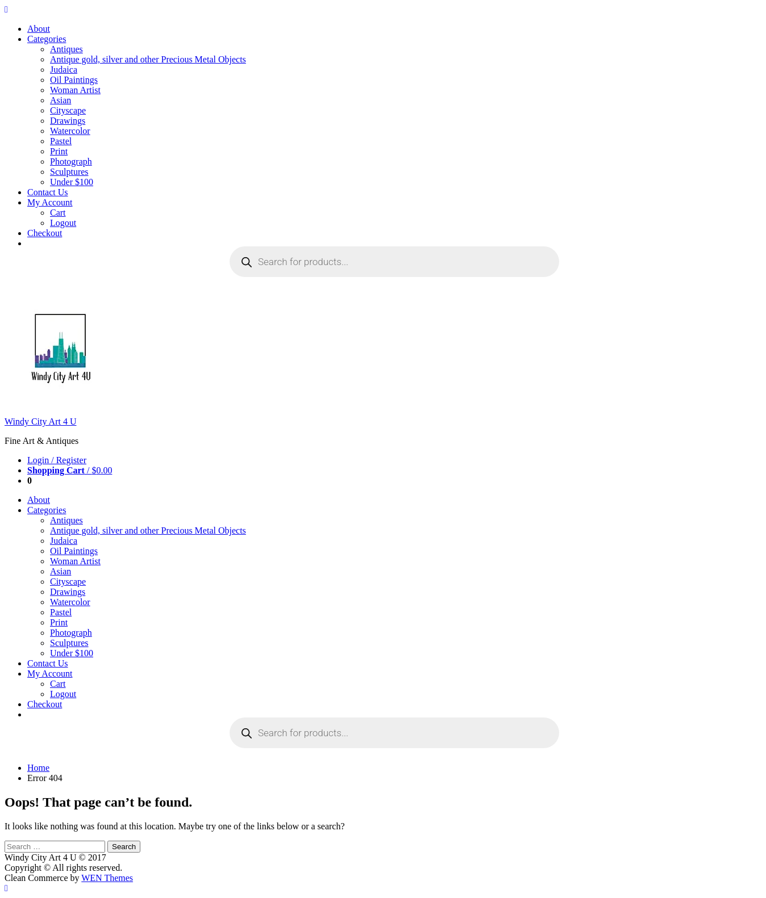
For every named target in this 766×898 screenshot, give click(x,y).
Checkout (44, 233)
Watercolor (70, 131)
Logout (63, 223)
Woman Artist (75, 90)
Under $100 (71, 182)
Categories (46, 39)
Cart (58, 212)
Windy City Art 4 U (40, 421)
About (38, 28)
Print (59, 151)
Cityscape (68, 110)
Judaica (63, 69)
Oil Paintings (74, 80)
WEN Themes (107, 878)
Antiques (66, 49)
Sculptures (69, 172)
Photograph (71, 161)
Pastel (61, 141)
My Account (50, 202)
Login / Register (56, 460)
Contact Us (47, 192)
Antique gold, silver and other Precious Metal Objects (148, 59)
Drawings (67, 120)
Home (38, 768)
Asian (60, 100)
